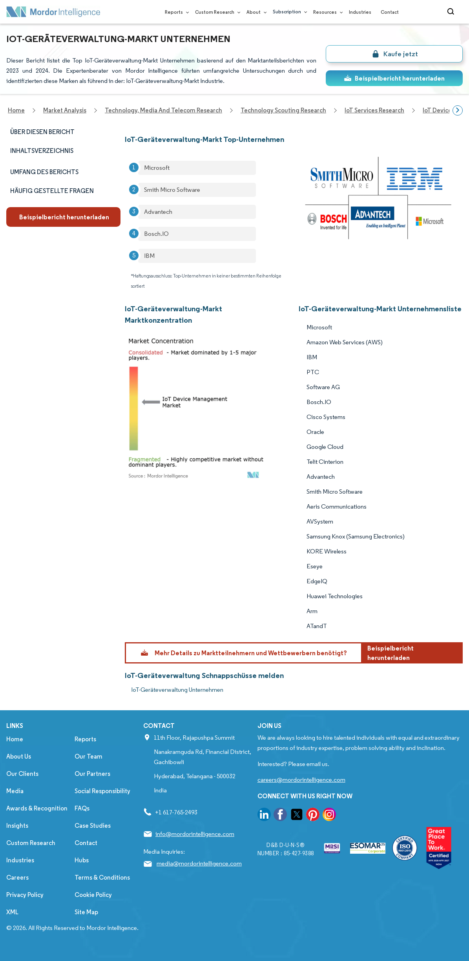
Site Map (86, 912)
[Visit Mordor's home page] (53, 12)
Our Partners (92, 773)
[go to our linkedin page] (264, 816)
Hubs (82, 860)
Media (15, 791)
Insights (17, 825)
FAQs (82, 808)
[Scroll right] (458, 110)
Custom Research (216, 12)
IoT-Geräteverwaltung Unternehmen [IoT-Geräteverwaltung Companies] (177, 689)
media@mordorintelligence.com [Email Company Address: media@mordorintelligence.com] (199, 863)
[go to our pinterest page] (312, 816)
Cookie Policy (93, 895)
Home (14, 739)
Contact (390, 12)
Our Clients (22, 773)
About (254, 12)
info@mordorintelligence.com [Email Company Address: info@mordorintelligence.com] (194, 834)
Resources (326, 12)
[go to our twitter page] (296, 816)
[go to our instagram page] (329, 816)
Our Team (88, 756)
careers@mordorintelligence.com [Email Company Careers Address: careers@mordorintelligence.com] (301, 779)
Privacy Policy (25, 895)
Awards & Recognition (37, 808)
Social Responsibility (102, 791)
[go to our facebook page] (280, 816)
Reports (175, 12)
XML (12, 912)
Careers (17, 877)
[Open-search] (452, 12)
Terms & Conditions (102, 877)
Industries (360, 12)
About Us (18, 756)
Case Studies (93, 825)
